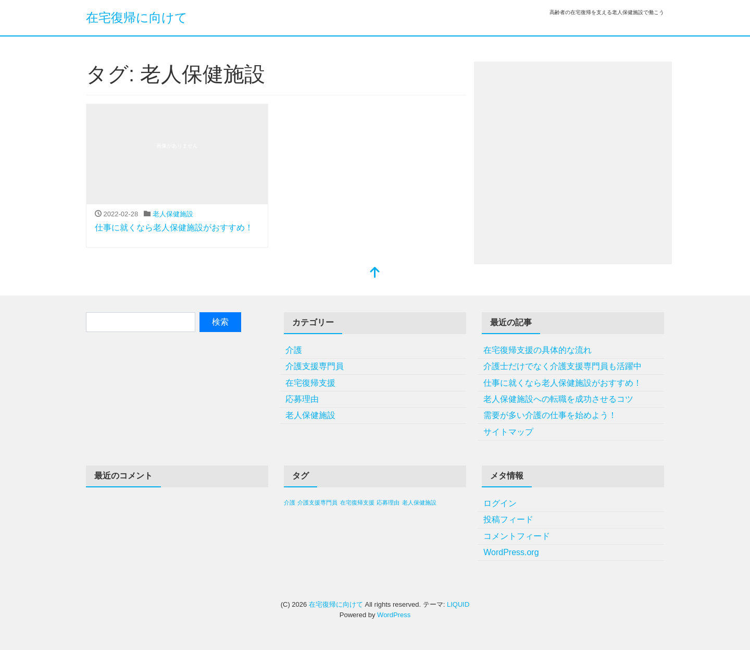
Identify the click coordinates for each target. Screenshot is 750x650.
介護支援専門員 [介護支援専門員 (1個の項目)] (317, 502)
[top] (375, 273)
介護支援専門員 (314, 366)
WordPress (393, 615)
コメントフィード (516, 536)
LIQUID (458, 604)
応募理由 (302, 399)
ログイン (500, 503)
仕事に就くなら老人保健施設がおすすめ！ (174, 227)
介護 (293, 350)
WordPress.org (511, 552)
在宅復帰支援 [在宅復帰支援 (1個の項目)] (357, 502)
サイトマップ (508, 431)
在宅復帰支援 (310, 382)
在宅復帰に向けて (137, 17)
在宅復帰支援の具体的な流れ (537, 350)
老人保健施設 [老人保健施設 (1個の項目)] (419, 502)
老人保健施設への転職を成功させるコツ (558, 399)
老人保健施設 (173, 214)
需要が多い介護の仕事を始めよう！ (550, 415)
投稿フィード (508, 519)
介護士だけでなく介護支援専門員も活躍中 (562, 366)
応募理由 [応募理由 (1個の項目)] (388, 502)
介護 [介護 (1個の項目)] (289, 502)
